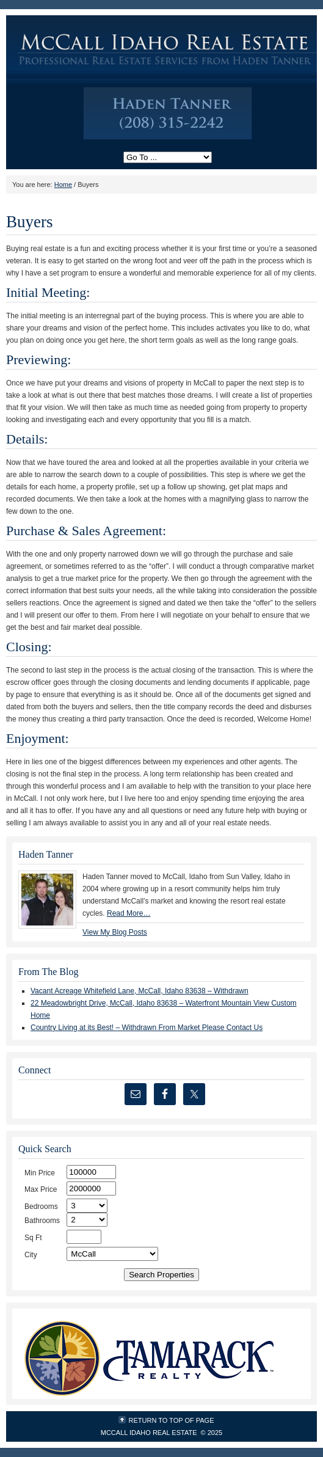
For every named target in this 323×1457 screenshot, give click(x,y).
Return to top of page (171, 1420)
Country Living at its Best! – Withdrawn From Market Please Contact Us (147, 1027)
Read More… (128, 913)
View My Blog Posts (114, 932)
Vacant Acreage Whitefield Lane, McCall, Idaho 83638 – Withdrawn (140, 991)
